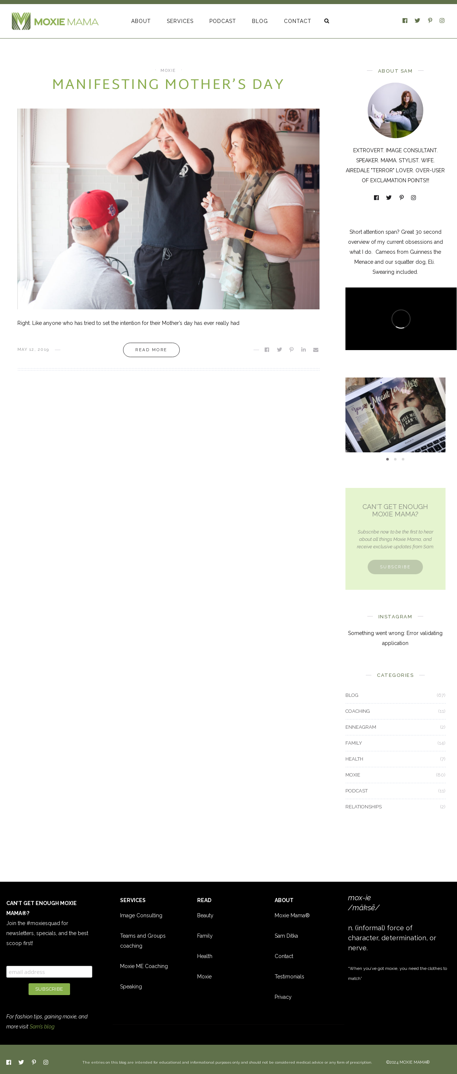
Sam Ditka (286, 936)
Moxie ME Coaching (144, 966)
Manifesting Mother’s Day (168, 86)
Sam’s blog (42, 1027)
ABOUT (141, 21)
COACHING (357, 711)
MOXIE (168, 70)
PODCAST (222, 21)
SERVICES (180, 21)
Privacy (283, 997)
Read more (151, 350)
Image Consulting (141, 915)
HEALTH (354, 759)
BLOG (260, 21)
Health (204, 956)
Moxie (204, 977)
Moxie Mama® (292, 915)
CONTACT (297, 21)
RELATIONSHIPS (363, 806)
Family (205, 936)
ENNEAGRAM (360, 727)
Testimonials (289, 977)
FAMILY (353, 743)
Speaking (131, 987)
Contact (284, 956)
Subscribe (395, 567)
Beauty (205, 915)
